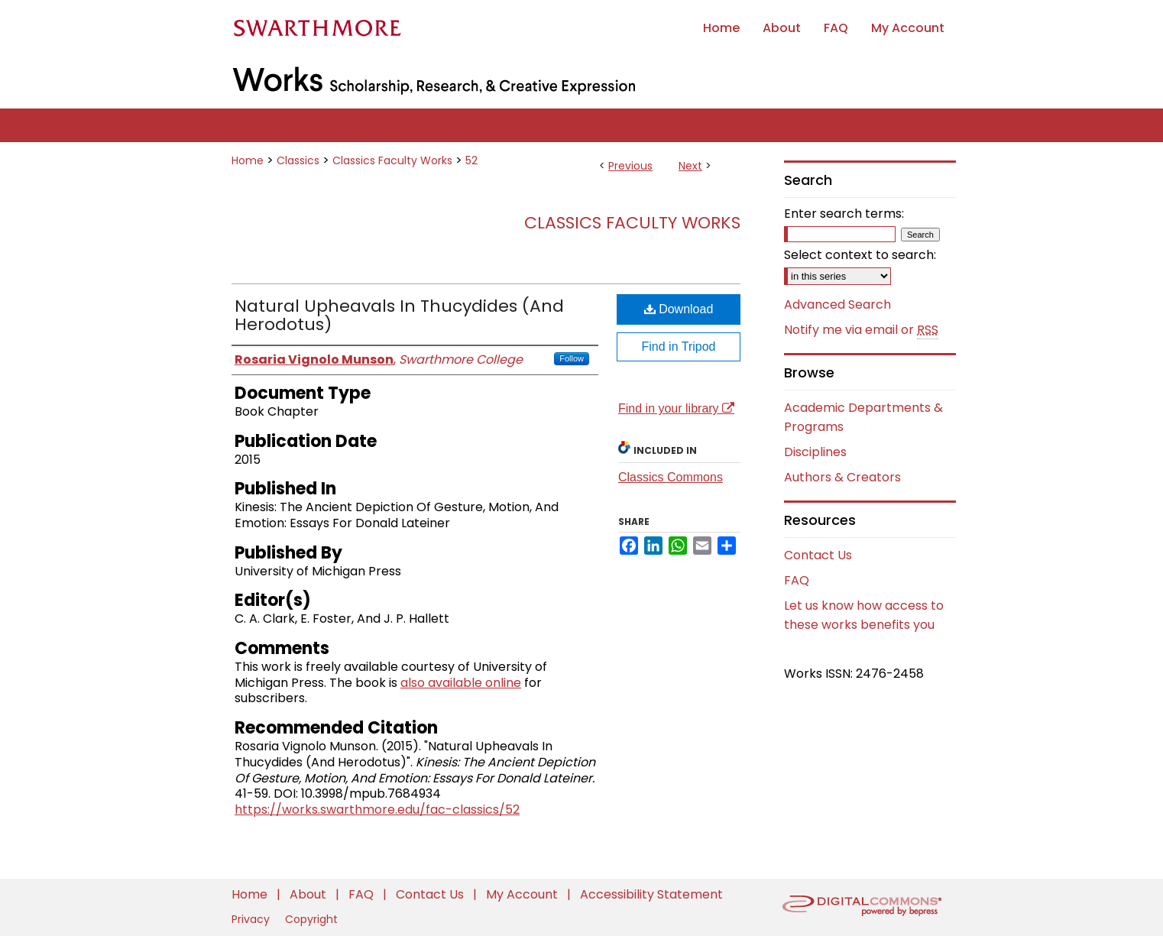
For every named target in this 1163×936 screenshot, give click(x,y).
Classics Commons (670, 477)
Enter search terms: (844, 213)
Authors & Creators (842, 477)
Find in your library (676, 408)
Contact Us (818, 555)
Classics (298, 160)
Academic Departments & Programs (863, 417)
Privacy (252, 919)
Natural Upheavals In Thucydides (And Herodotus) (399, 315)
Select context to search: (860, 255)
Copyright (311, 919)
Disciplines (815, 452)
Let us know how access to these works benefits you (864, 615)
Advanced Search (837, 304)
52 (471, 160)
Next (690, 165)
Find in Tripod (679, 346)
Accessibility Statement (651, 894)
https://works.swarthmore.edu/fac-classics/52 (377, 809)
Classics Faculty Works (392, 160)
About (309, 894)
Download (679, 309)
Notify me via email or (861, 330)
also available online (460, 682)
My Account (523, 894)
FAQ (796, 580)
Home (248, 160)
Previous (630, 165)
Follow (571, 358)
